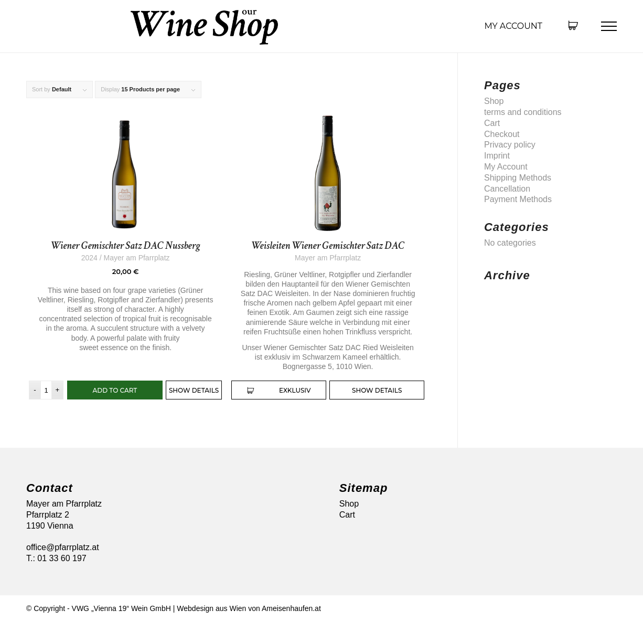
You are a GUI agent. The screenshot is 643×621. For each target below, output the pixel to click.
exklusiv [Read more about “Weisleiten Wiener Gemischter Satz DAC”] (279, 390)
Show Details (194, 390)
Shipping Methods (517, 177)
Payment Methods (518, 199)
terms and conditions (523, 112)
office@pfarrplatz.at (62, 547)
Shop (493, 101)
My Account (513, 26)
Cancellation (507, 188)
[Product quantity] (46, 390)
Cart (492, 123)
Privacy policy (509, 144)
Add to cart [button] (115, 390)
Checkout (502, 134)
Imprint (497, 155)
